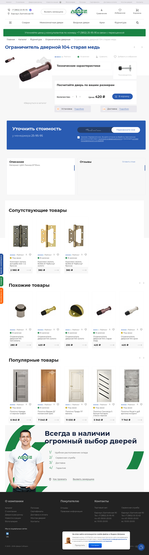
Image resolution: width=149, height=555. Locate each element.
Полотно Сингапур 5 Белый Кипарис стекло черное (102, 414)
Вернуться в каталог (35, 103)
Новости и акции (54, 2)
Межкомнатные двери (51, 22)
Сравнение (101, 13)
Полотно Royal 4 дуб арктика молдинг (130, 413)
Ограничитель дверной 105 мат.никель (17, 339)
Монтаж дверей (126, 2)
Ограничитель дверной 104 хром (129, 338)
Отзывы (64, 508)
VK (7, 535)
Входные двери (81, 22)
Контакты (139, 2)
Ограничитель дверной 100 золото (74, 338)
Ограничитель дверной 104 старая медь (102, 339)
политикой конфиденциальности (110, 139)
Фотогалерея (70, 2)
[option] (10, 60)
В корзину (122, 96)
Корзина (137, 13)
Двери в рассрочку (35, 2)
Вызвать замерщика (53, 12)
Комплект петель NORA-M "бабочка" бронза (74, 264)
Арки (102, 22)
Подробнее (79, 109)
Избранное (120, 13)
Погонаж (82, 2)
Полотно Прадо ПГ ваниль (74, 413)
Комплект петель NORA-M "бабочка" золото (46, 264)
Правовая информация (71, 511)
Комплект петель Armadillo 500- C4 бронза (18, 264)
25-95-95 (37, 135)
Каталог (9, 2)
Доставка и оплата (110, 2)
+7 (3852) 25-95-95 (87, 32)
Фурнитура (120, 22)
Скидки (26, 22)
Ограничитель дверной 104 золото (47, 338)
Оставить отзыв (128, 162)
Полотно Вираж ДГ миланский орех (46, 413)
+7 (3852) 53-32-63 (133, 515)
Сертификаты (94, 2)
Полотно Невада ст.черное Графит (18, 413)
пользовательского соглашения (100, 541)
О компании (20, 2)
